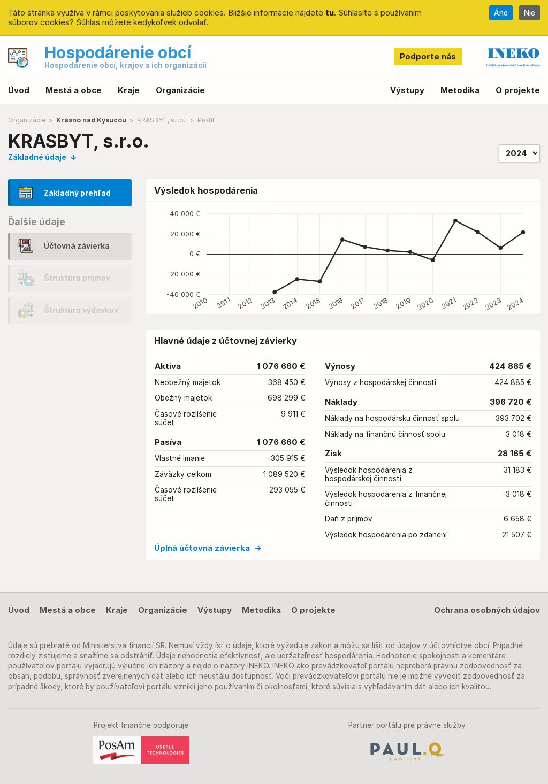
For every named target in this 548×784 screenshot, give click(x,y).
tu (329, 12)
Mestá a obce (73, 90)
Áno (501, 13)
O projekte (518, 90)
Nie (529, 13)
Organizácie (180, 90)
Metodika (460, 90)
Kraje (129, 90)
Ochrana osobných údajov (487, 610)
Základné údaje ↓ (42, 157)
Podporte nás (428, 56)
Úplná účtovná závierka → (208, 548)
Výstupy (407, 90)
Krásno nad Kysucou (91, 120)
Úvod (18, 90)
